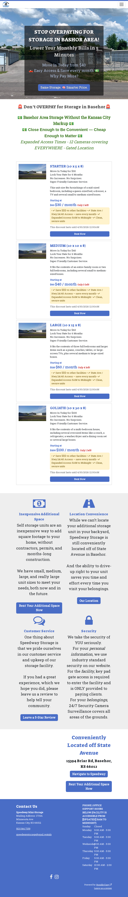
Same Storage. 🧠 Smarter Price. (64, 87)
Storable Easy (104, 884)
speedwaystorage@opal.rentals (34, 834)
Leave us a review (103, 888)
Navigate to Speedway (89, 774)
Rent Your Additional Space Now (39, 608)
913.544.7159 (23, 828)
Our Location (88, 601)
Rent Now (79, 233)
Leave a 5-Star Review (39, 717)
